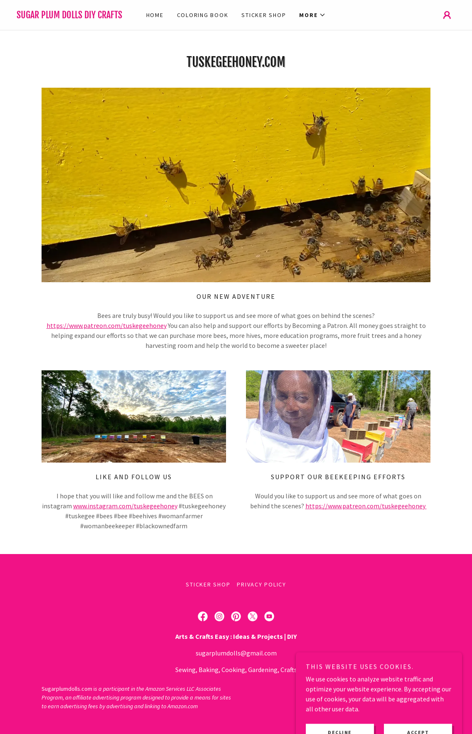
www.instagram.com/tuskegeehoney (125, 506)
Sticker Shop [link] (263, 15)
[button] (312, 15)
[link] (71, 16)
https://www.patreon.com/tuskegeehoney (107, 325)
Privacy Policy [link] (261, 584)
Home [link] (155, 15)
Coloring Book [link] (203, 15)
